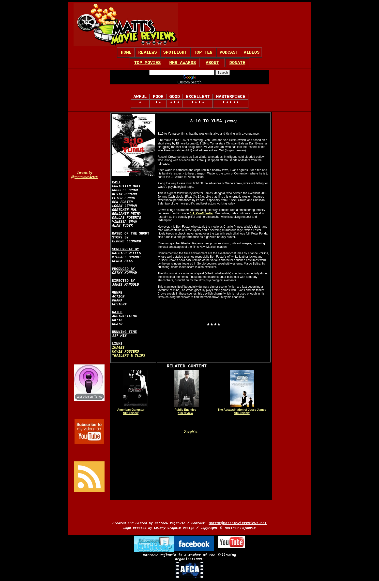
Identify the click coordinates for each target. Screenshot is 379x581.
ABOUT (212, 62)
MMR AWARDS (182, 62)
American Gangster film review (131, 411)
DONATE (237, 62)
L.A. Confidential (201, 213)
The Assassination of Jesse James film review (242, 411)
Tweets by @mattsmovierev (84, 174)
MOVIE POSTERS (125, 352)
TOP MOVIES (147, 62)
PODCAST (229, 52)
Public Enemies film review (185, 411)
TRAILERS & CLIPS (128, 356)
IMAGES (118, 348)
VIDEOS (252, 52)
